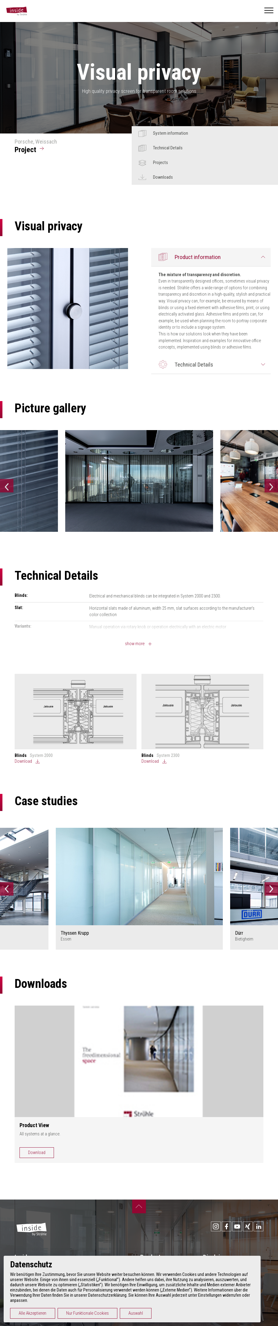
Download (36, 1152)
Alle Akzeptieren (39, 1313)
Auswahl (142, 1313)
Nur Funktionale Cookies (94, 1313)
